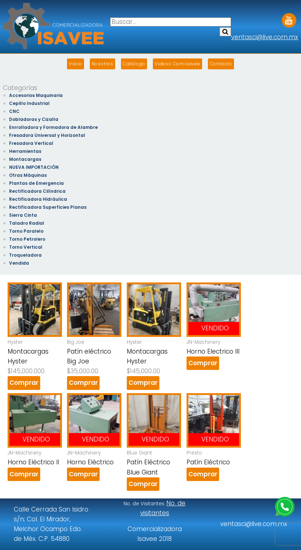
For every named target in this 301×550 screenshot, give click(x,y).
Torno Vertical (25, 247)
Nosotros (102, 64)
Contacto (221, 64)
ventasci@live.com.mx (264, 37)
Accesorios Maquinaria (36, 95)
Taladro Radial (26, 223)
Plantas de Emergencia (36, 183)
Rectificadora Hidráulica (38, 199)
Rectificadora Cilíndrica (37, 191)
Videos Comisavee (177, 64)
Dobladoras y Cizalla (33, 119)
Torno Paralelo (26, 231)
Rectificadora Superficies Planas (48, 207)
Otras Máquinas (28, 175)
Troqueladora (25, 255)
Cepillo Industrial (29, 103)
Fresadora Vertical (31, 143)
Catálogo (134, 64)
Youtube (289, 17)
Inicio (75, 64)
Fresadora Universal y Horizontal (47, 135)
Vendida (19, 263)
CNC (14, 111)
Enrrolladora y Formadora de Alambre (53, 127)
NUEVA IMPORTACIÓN (34, 167)
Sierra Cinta (23, 215)
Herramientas (25, 151)
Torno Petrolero (27, 239)
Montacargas (25, 159)
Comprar (23, 382)
